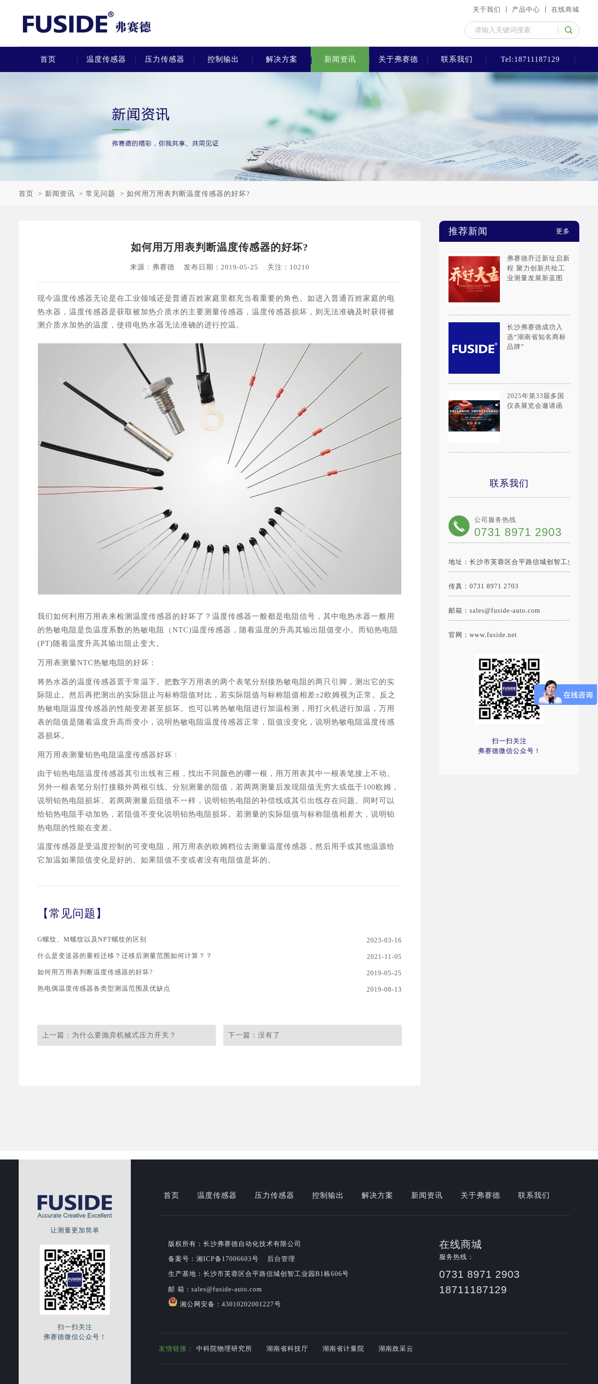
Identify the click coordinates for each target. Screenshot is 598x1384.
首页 (48, 59)
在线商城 (565, 9)
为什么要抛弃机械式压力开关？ (124, 1035)
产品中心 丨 (530, 9)
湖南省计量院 (343, 1348)
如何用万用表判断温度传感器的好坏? (188, 193)
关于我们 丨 (491, 9)
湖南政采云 (395, 1348)
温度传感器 (106, 59)
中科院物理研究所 (224, 1348)
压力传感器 (165, 59)
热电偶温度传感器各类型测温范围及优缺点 (104, 988)
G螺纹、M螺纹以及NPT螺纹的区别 (92, 939)
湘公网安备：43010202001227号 (224, 1302)
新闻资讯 (340, 59)
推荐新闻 (509, 231)
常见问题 (100, 193)
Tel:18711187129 (530, 59)
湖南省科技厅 (287, 1348)
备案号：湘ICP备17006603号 (213, 1258)
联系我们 (457, 59)
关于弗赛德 (398, 59)
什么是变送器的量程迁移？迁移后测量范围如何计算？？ (125, 956)
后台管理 (281, 1258)
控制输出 (223, 59)
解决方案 (282, 59)
